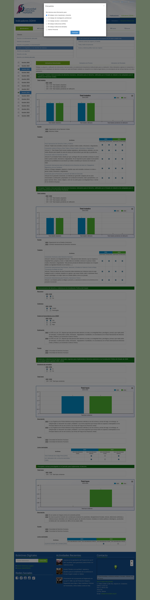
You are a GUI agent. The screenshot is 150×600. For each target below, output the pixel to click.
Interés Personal (53, 29)
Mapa (132, 2)
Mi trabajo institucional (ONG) (57, 24)
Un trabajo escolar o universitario (58, 21)
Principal (116, 2)
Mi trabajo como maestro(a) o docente (59, 15)
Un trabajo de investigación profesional (59, 18)
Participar (75, 32)
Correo (125, 2)
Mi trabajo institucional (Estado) (57, 26)
